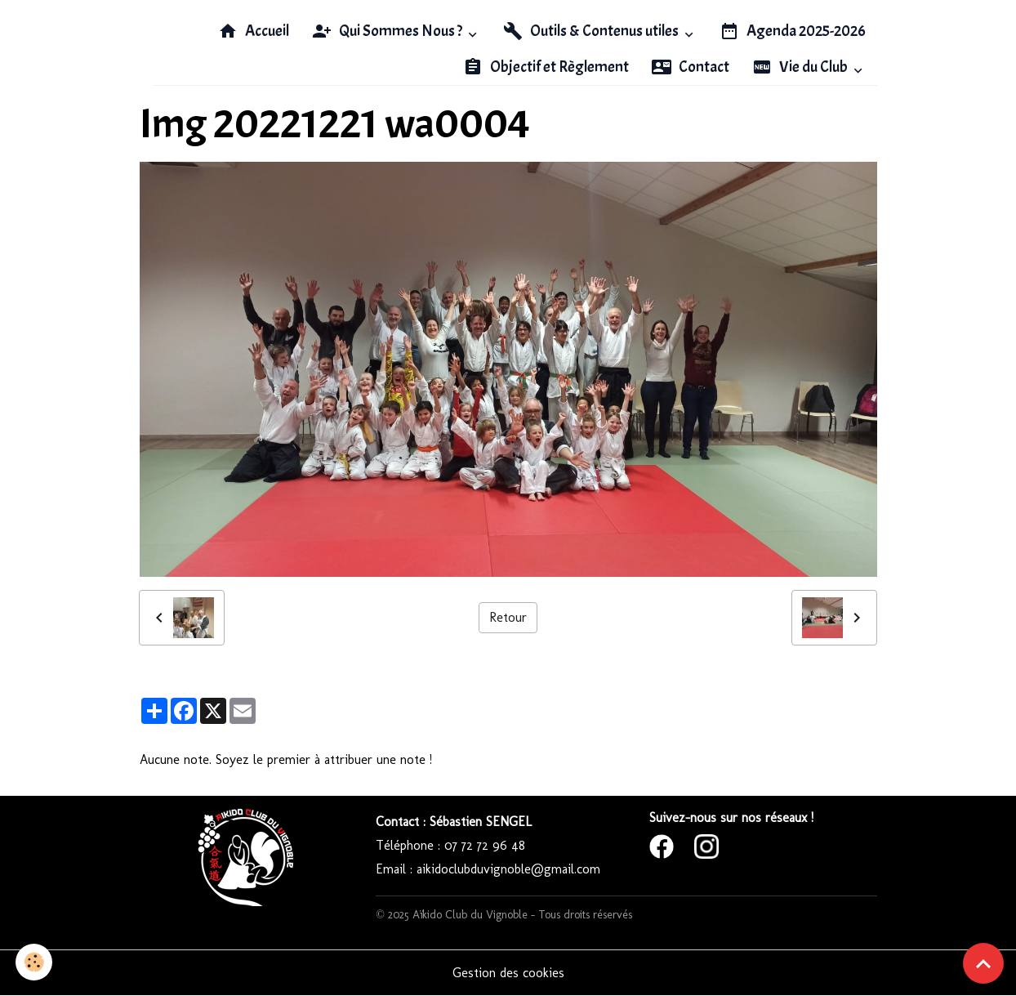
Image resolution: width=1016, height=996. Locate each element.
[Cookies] (34, 962)
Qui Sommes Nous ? (388, 31)
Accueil (253, 31)
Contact (690, 67)
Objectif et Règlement (546, 67)
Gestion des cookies (508, 972)
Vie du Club (801, 67)
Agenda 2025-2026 (793, 31)
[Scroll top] (983, 963)
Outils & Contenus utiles (592, 31)
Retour (508, 617)
